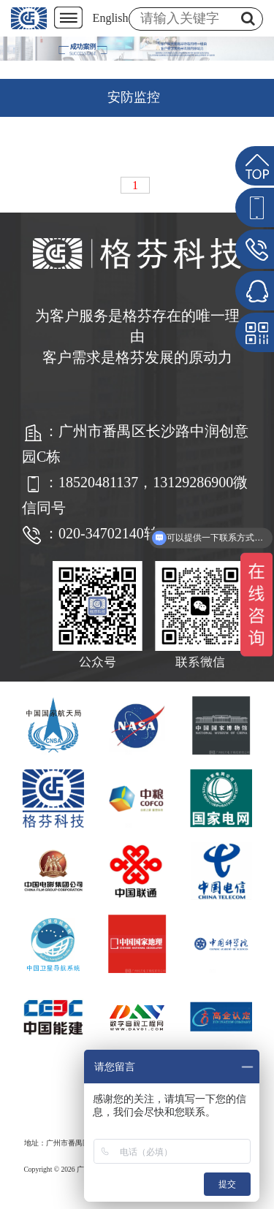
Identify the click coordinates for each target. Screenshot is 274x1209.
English (111, 18)
